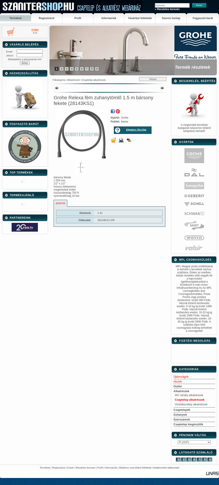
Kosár (70, 467)
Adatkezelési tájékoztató (166, 467)
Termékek (45, 467)
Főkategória (59, 80)
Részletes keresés (85, 467)
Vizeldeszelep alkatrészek (191, 404)
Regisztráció (58, 467)
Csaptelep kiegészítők (188, 424)
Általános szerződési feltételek (135, 467)
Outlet (177, 386)
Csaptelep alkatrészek (94, 80)
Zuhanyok (180, 414)
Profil (100, 467)
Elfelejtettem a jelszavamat (24, 59)
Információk (111, 467)
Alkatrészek (73, 80)
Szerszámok (181, 419)
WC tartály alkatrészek (189, 395)
